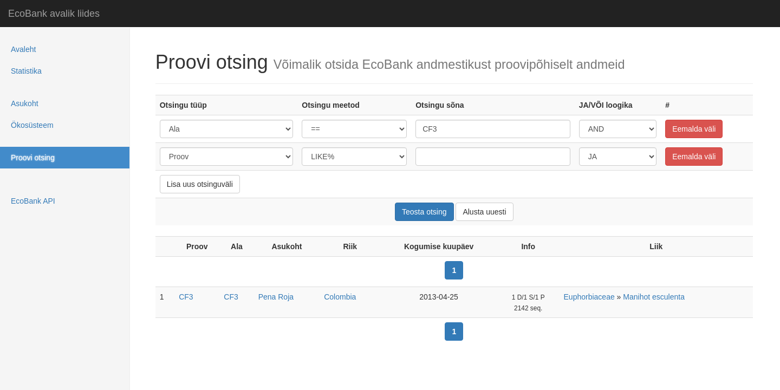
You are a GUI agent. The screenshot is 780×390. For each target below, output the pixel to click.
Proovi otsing (33, 157)
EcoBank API (33, 201)
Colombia (340, 296)
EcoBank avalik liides (54, 13)
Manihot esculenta (654, 296)
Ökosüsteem (32, 125)
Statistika (26, 71)
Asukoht (24, 103)
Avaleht (23, 49)
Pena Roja (276, 296)
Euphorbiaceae (589, 296)
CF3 (186, 296)
